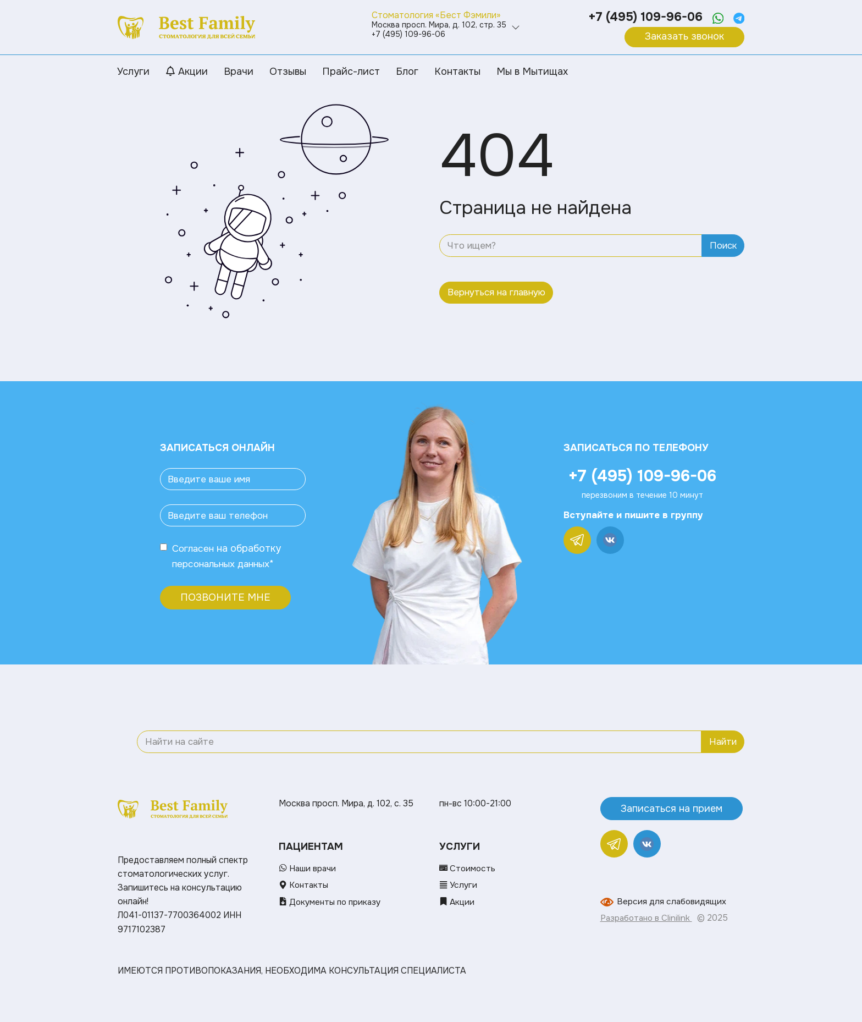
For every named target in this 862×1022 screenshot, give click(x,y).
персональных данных (224, 564)
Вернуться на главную (496, 292)
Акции (457, 901)
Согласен (194, 548)
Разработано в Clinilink (647, 918)
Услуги (459, 885)
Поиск (723, 245)
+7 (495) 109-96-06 (644, 17)
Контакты (304, 885)
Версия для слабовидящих (672, 901)
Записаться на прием (671, 808)
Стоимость (468, 868)
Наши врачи (308, 868)
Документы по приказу (332, 901)
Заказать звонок (684, 36)
